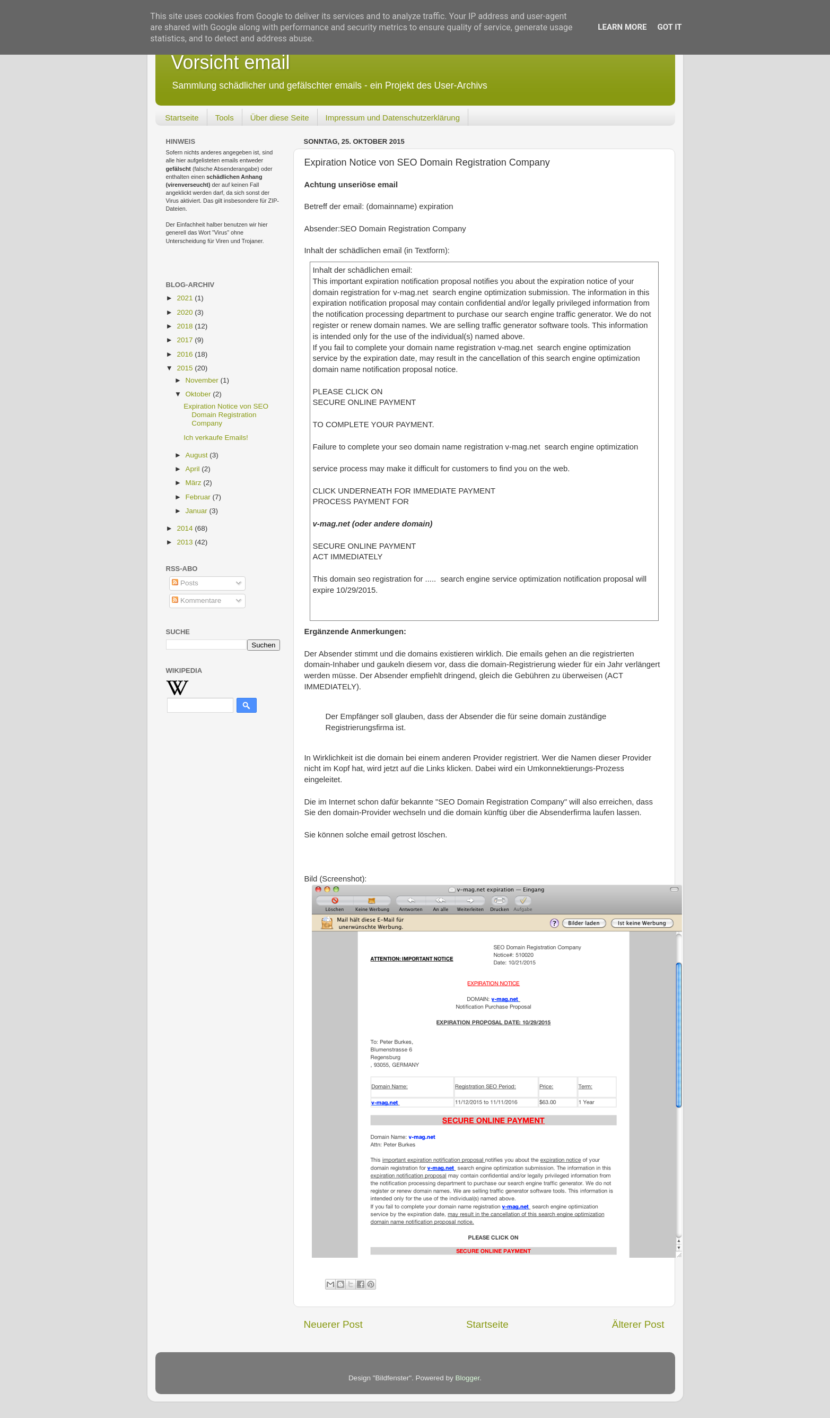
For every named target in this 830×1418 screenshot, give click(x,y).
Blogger (468, 1378)
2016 (186, 354)
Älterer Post (638, 1324)
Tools (224, 117)
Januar (197, 511)
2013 (186, 542)
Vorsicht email (230, 62)
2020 (186, 312)
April (194, 469)
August (198, 455)
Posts (185, 583)
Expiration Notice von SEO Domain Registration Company (226, 414)
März (195, 483)
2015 (186, 368)
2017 (186, 340)
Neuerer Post (333, 1324)
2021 (186, 298)
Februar (199, 497)
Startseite (181, 117)
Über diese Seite (279, 117)
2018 (186, 326)
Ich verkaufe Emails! (216, 438)
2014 (186, 528)
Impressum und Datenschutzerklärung (393, 117)
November (203, 380)
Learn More (622, 27)
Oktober (199, 394)
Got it (669, 27)
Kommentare (196, 600)
